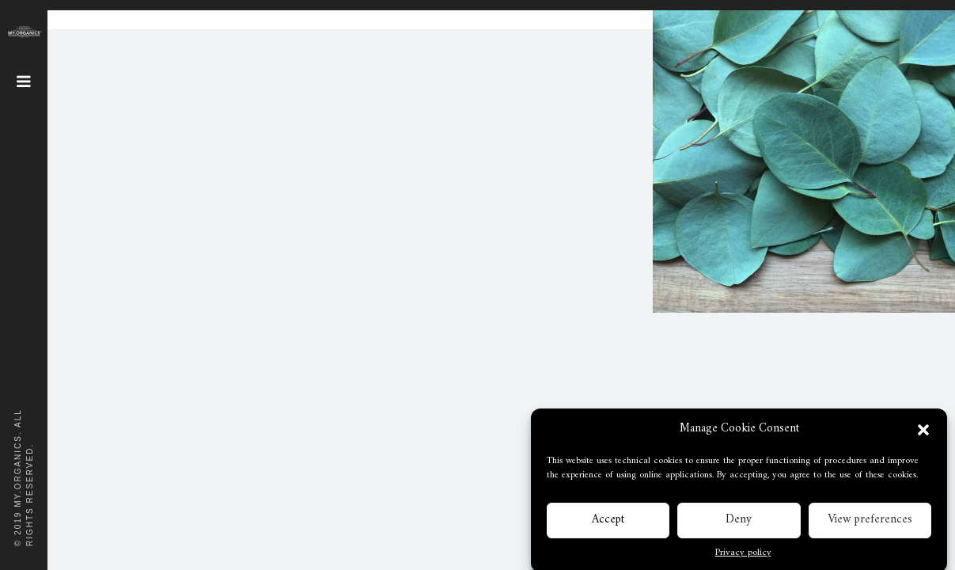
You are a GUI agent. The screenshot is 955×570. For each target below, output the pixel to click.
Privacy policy (743, 558)
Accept (608, 524)
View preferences (870, 524)
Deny (739, 524)
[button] (923, 435)
